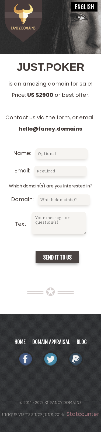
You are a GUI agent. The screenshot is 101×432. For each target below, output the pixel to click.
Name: (50, 153)
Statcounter (83, 414)
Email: (50, 170)
